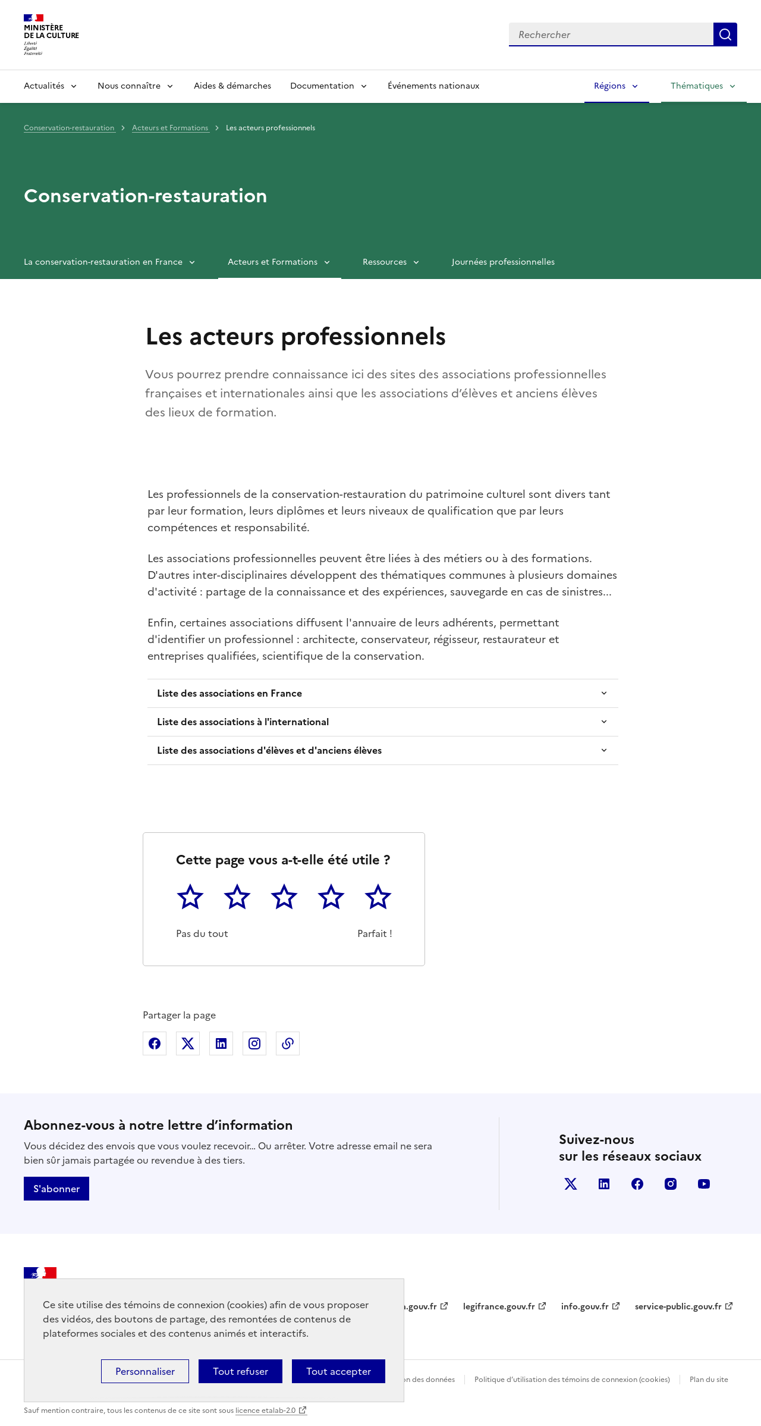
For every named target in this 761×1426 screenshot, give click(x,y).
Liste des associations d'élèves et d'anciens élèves (269, 750)
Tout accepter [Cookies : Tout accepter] (338, 1371)
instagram (671, 1184)
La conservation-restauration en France (103, 262)
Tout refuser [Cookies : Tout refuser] (240, 1371)
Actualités (44, 86)
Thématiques (697, 86)
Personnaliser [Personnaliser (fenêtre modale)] (145, 1371)
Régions (609, 86)
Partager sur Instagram (254, 1043)
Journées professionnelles (503, 262)
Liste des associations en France (229, 693)
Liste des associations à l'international (243, 721)
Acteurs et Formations (171, 128)
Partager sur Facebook (154, 1043)
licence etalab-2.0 (265, 1410)
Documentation (322, 86)
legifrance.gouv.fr (499, 1306)
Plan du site (709, 1379)
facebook (637, 1184)
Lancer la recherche (725, 34)
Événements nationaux (433, 86)
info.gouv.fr (585, 1306)
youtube (704, 1184)
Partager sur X (188, 1043)
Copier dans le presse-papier (288, 1043)
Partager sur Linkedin (221, 1043)
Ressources (385, 262)
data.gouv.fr (412, 1306)
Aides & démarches (232, 86)
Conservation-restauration (70, 128)
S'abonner (56, 1188)
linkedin (604, 1184)
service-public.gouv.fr (678, 1306)
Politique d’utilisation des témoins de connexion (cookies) (572, 1379)
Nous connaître (129, 86)
